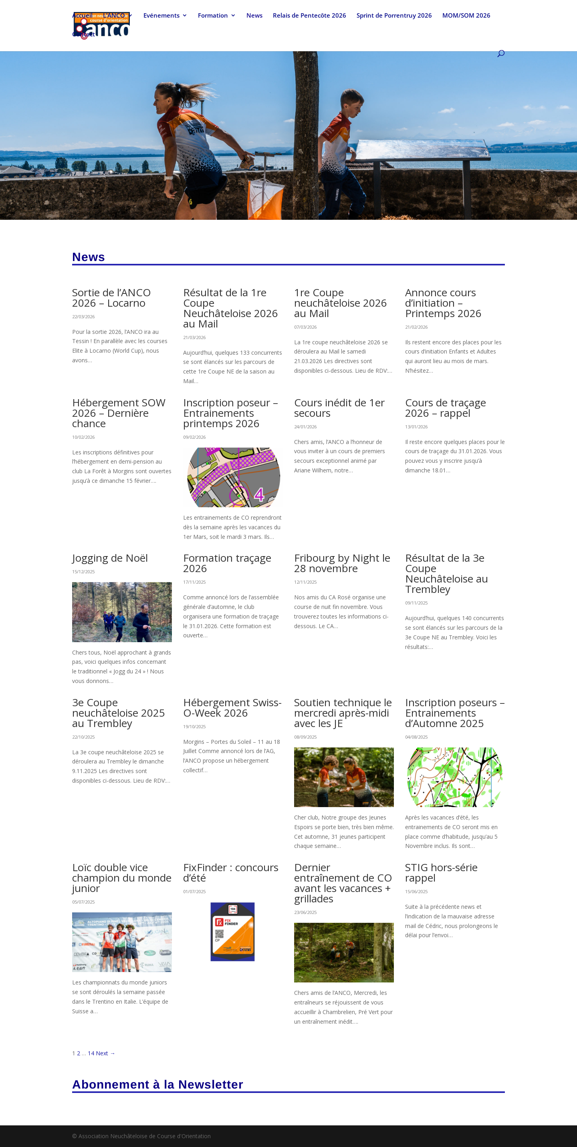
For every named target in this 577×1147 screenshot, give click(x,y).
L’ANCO (114, 16)
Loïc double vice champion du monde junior (121, 877)
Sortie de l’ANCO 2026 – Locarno (111, 297)
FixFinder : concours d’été (230, 872)
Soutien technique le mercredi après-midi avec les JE (343, 712)
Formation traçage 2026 (227, 562)
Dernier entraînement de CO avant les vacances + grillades (343, 883)
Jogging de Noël (110, 557)
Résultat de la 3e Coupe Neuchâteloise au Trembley (446, 573)
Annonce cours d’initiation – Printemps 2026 (443, 302)
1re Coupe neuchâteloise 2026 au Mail (340, 302)
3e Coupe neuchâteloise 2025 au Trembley (118, 712)
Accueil (82, 16)
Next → (105, 1053)
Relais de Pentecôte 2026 (309, 16)
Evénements (161, 16)
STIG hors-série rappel (441, 872)
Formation (213, 16)
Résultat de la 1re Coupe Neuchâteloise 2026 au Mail (230, 308)
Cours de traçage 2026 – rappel (445, 407)
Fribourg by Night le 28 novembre (342, 562)
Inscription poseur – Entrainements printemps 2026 (230, 412)
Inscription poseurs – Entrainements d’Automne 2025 (455, 712)
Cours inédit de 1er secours (339, 407)
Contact (83, 35)
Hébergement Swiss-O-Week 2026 (232, 707)
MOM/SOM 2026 (466, 16)
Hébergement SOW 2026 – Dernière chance (118, 412)
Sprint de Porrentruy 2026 (394, 16)
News (254, 16)
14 (91, 1053)
